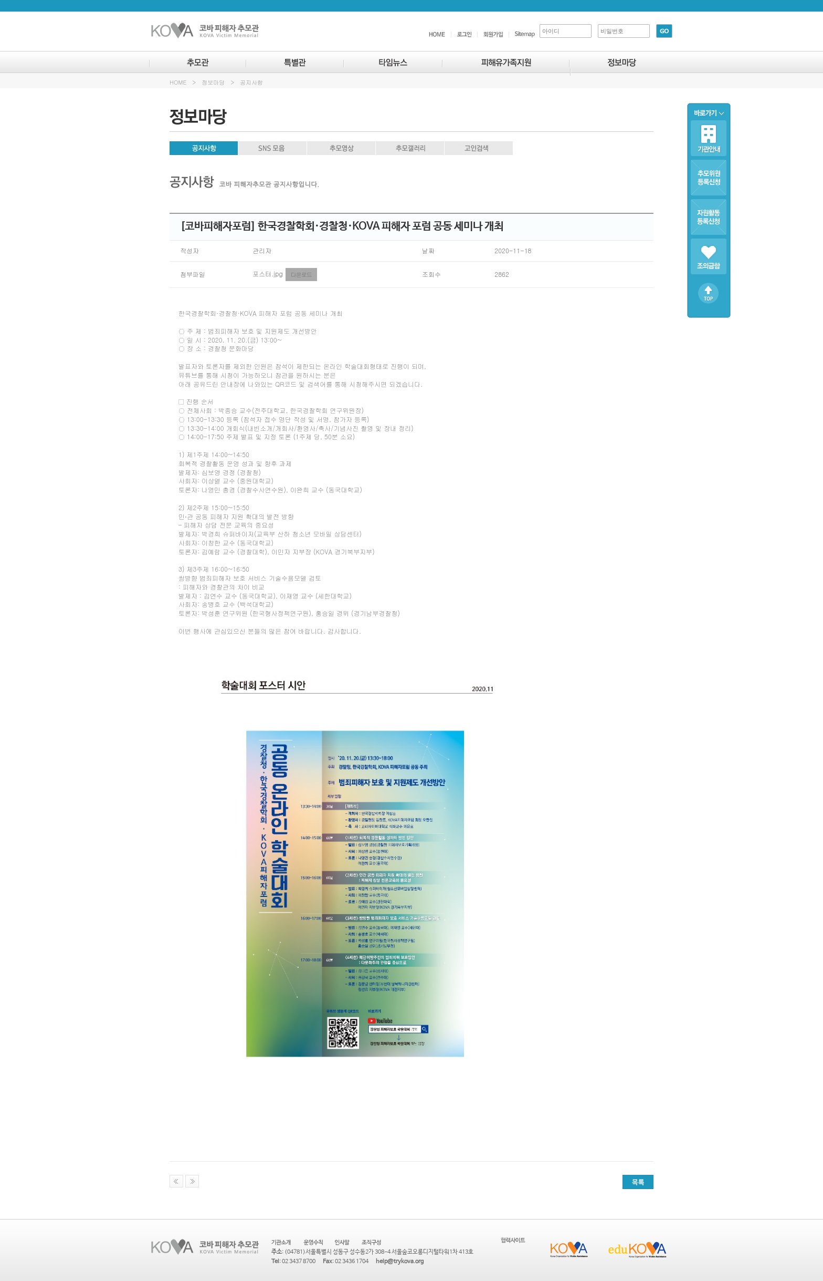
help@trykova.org (400, 1261)
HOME (178, 82)
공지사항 (251, 82)
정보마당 (213, 82)
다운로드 (301, 274)
